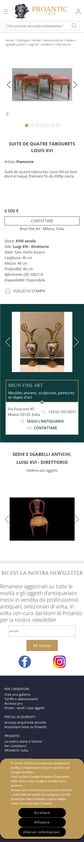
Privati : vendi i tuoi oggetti (24, 708)
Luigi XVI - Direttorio (41, 44)
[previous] (9, 342)
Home (9, 40)
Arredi (36, 40)
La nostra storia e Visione (23, 741)
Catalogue (23, 40)
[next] (75, 342)
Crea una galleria (17, 694)
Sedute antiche (53, 40)
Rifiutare (42, 822)
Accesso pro (13, 703)
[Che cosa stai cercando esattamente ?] (74, 25)
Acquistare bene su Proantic (25, 727)
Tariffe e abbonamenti (21, 699)
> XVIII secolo (62, 44)
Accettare (42, 813)
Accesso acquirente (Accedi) (25, 722)
